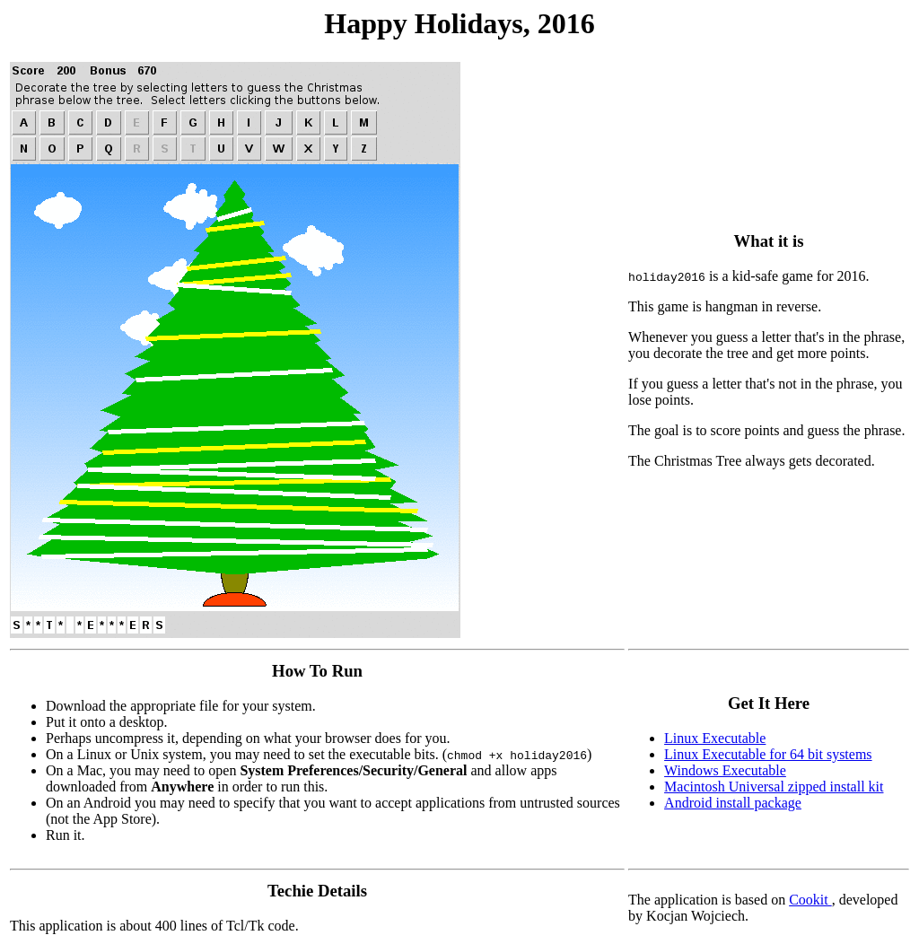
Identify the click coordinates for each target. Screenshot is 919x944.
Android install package (732, 802)
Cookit (810, 899)
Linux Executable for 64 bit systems (768, 754)
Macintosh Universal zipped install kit (773, 786)
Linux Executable (715, 738)
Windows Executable (725, 770)
